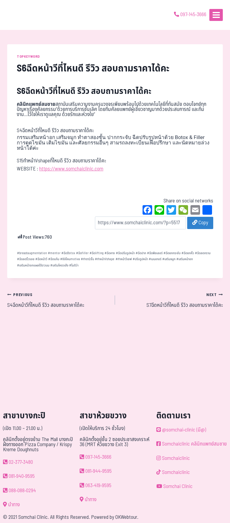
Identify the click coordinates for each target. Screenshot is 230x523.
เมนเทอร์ (155, 259)
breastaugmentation (32, 253)
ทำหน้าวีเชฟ (124, 259)
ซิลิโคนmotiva (70, 259)
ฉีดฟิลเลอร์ (155, 253)
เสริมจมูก (168, 259)
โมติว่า (73, 265)
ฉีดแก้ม (53, 259)
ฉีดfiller (82, 253)
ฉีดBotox (68, 253)
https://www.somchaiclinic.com (71, 169)
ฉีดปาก (141, 253)
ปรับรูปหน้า (140, 259)
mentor (54, 253)
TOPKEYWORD (28, 56)
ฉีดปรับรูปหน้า (125, 253)
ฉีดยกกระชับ (172, 253)
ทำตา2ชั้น (87, 259)
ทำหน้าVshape (104, 259)
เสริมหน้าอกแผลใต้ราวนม (33, 265)
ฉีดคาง (110, 253)
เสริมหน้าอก (184, 259)
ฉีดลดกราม (203, 253)
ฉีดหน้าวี (41, 259)
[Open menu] (216, 15)
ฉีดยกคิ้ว (187, 253)
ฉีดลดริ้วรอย (25, 259)
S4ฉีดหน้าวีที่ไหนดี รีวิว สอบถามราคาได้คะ (58, 300)
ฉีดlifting (97, 253)
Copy (200, 223)
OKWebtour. (126, 517)
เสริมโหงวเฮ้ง (59, 265)
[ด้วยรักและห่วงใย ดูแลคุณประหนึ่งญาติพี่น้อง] (21, 15)
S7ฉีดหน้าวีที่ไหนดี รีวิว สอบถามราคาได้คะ (171, 300)
